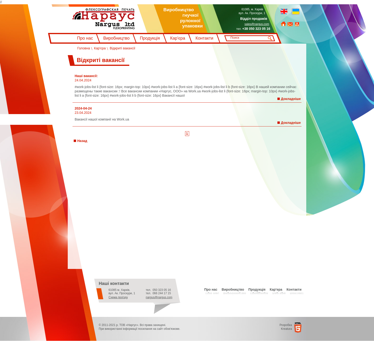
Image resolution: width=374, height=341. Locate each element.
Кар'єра (177, 38)
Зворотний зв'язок (290, 24)
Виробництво (116, 38)
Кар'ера (276, 289)
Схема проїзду (118, 297)
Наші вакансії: (86, 76)
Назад (82, 141)
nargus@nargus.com (159, 297)
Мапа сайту (297, 24)
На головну (283, 24)
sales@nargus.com (256, 24)
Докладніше (291, 99)
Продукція (150, 38)
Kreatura (286, 329)
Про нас (85, 38)
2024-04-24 (83, 108)
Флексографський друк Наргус (104, 19)
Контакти (204, 38)
